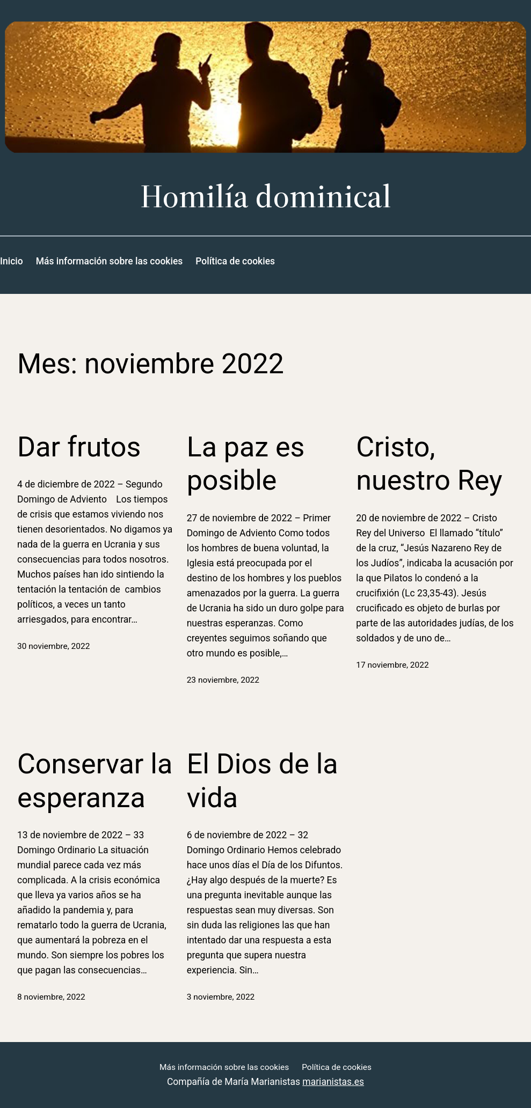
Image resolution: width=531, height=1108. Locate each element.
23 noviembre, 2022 (223, 680)
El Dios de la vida (262, 781)
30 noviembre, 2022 (53, 646)
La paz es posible (246, 464)
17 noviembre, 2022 (392, 665)
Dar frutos (79, 447)
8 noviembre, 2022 (51, 997)
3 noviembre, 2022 (221, 997)
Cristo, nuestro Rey (429, 464)
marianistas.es (333, 1081)
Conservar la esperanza (94, 781)
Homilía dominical (265, 195)
